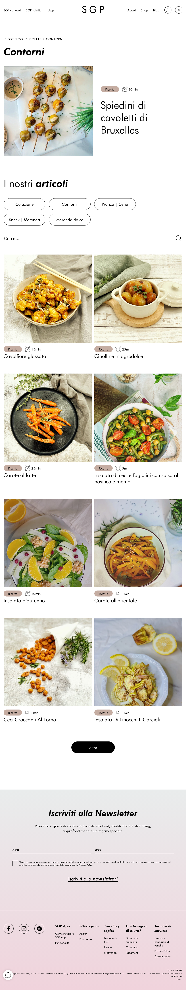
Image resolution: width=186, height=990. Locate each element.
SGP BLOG (15, 39)
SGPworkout (12, 10)
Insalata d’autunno (24, 600)
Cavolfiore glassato (25, 355)
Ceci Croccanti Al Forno (30, 719)
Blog (156, 10)
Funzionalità (62, 942)
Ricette (35, 39)
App (51, 10)
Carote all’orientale (115, 600)
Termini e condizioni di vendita (161, 941)
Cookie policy (162, 956)
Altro (93, 747)
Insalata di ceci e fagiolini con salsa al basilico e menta (136, 478)
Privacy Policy (162, 951)
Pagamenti (132, 952)
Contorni (54, 39)
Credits (179, 979)
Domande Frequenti (132, 940)
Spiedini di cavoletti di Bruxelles (124, 117)
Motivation (110, 952)
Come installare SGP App (64, 935)
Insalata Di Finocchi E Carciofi (127, 719)
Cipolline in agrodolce (118, 355)
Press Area (86, 939)
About (132, 10)
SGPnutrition (34, 10)
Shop (144, 10)
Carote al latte (20, 474)
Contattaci (132, 947)
